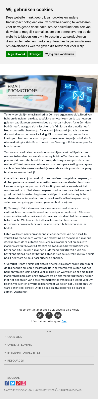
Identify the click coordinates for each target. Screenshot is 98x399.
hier (64, 321)
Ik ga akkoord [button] (16, 54)
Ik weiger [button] (35, 54)
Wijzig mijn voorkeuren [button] (59, 54)
